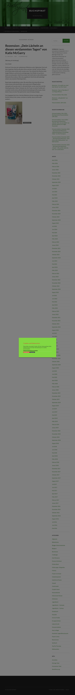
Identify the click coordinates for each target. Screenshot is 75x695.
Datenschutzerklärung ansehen (30, 350)
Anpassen (32, 352)
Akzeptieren (26, 352)
